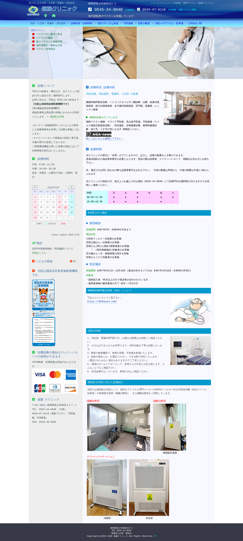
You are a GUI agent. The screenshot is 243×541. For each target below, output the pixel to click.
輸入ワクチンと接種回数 (47, 41)
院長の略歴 (144, 23)
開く (73, 261)
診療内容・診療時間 (81, 23)
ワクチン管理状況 (43, 49)
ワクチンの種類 (42, 38)
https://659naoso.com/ (102, 301)
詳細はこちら (39, 253)
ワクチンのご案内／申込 (56, 32)
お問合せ (194, 23)
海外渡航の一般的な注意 (47, 45)
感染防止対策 (57, 116)
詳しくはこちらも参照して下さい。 (105, 136)
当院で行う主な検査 (107, 23)
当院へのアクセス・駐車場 (169, 23)
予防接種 (128, 23)
